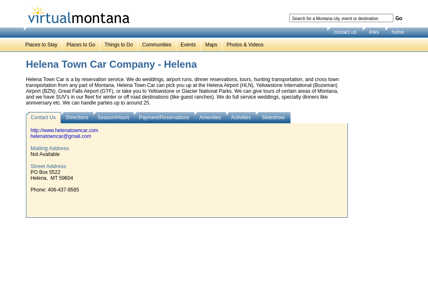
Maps (211, 45)
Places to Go (80, 45)
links (374, 32)
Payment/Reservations (164, 117)
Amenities (210, 117)
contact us (345, 32)
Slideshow (273, 117)
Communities (156, 45)
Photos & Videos (245, 45)
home (398, 32)
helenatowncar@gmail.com (61, 136)
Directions (77, 117)
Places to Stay (41, 45)
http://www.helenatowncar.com (64, 130)
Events (188, 45)
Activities (241, 117)
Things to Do (118, 45)
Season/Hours (113, 117)
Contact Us (43, 117)
